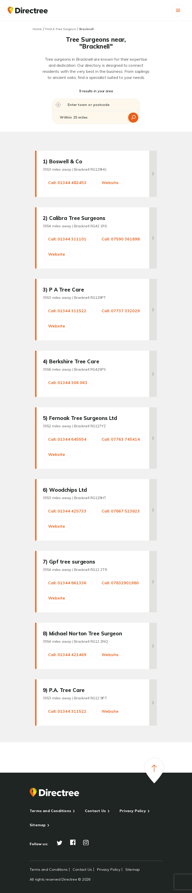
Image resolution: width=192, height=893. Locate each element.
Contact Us (95, 811)
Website (110, 182)
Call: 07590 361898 (121, 238)
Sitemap (38, 825)
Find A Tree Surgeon (60, 29)
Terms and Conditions (50, 811)
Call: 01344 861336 (67, 582)
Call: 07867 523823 (121, 511)
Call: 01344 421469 (67, 654)
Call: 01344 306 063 (67, 382)
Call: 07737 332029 (121, 310)
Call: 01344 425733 (67, 511)
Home (37, 29)
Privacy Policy (133, 811)
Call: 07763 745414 (121, 439)
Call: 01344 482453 (67, 182)
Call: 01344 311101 (67, 238)
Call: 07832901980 (120, 582)
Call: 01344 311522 (67, 310)
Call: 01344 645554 (67, 439)
